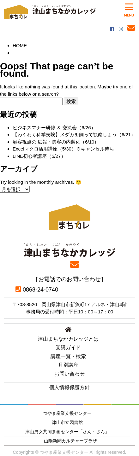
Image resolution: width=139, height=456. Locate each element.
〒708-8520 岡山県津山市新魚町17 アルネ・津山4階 (69, 304)
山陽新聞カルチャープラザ (70, 440)
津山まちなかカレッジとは (68, 339)
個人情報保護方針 (69, 387)
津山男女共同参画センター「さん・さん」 (67, 431)
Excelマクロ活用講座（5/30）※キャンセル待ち (63, 148)
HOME (20, 45)
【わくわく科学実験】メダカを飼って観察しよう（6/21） (74, 134)
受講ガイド (68, 347)
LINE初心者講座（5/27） (39, 156)
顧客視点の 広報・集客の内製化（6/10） (56, 142)
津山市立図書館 (67, 422)
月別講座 (68, 365)
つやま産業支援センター (67, 413)
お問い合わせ (69, 373)
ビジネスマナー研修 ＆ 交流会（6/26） (54, 127)
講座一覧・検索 (68, 356)
